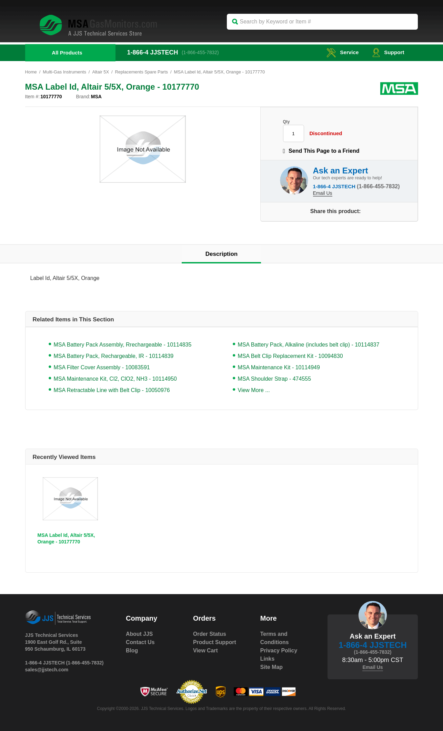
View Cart (205, 650)
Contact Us (140, 642)
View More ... (254, 390)
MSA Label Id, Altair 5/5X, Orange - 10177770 (66, 538)
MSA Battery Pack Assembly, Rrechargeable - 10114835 (123, 345)
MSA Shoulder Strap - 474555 (274, 379)
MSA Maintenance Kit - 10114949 (279, 367)
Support (387, 52)
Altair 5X (101, 71)
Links (267, 659)
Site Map (271, 667)
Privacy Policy (279, 650)
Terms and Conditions (274, 638)
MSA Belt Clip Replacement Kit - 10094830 (290, 356)
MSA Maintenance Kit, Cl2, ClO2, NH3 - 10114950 (115, 379)
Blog (132, 650)
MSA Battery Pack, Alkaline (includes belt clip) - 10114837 (309, 345)
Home (31, 71)
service (341, 52)
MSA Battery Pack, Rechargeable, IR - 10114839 (114, 356)
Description (221, 254)
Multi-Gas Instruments (65, 71)
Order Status (209, 634)
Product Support (214, 642)
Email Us (322, 193)
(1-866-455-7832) (201, 52)
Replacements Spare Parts (142, 71)
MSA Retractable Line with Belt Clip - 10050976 (112, 390)
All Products (67, 53)
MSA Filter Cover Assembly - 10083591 (102, 367)
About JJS (139, 634)
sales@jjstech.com (47, 669)
